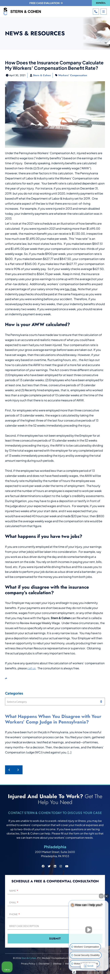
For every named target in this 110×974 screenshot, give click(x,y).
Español (101, 3)
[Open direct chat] (101, 896)
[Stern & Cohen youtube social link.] (66, 866)
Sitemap (57, 963)
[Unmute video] (88, 929)
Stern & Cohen (42, 75)
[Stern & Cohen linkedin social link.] (55, 866)
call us (31, 668)
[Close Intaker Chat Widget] (106, 896)
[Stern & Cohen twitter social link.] (49, 866)
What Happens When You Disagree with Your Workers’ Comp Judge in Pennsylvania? (53, 719)
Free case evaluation (46, 3)
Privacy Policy (28, 963)
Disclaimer (44, 963)
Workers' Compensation (72, 75)
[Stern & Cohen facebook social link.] (43, 866)
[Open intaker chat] (74, 972)
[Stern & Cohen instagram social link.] (61, 866)
